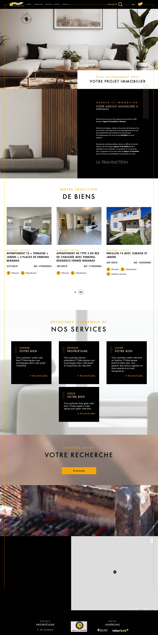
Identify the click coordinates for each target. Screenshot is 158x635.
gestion (57, 4)
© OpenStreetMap (149, 609)
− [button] (151, 542)
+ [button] (151, 539)
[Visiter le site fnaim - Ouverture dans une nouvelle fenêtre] (102, 630)
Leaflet (135, 609)
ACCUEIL (29, 4)
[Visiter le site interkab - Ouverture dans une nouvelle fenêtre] (120, 630)
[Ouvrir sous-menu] (52, 4)
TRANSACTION (38, 4)
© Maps (140, 609)
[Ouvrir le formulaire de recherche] (115, 4)
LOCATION (48, 4)
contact (65, 4)
